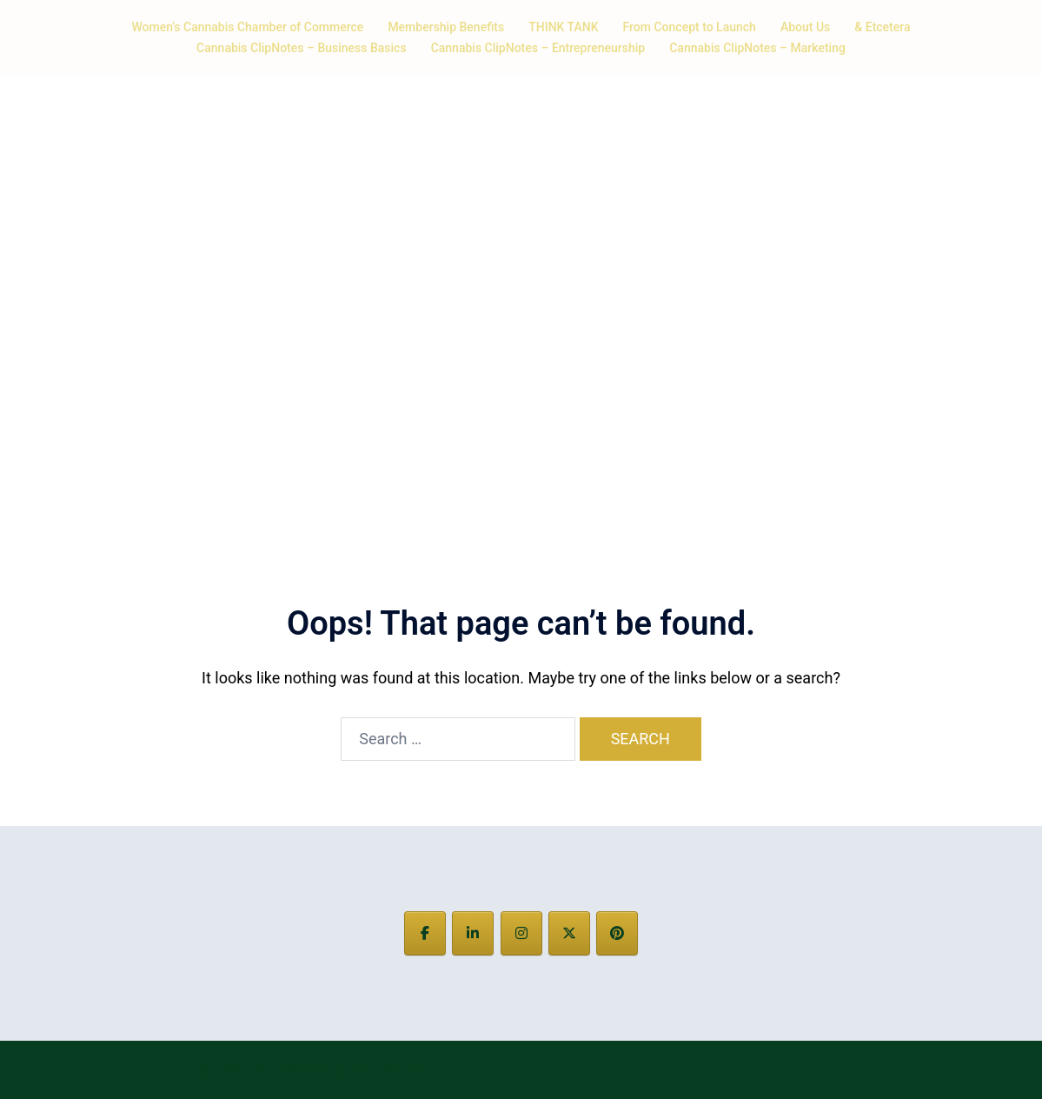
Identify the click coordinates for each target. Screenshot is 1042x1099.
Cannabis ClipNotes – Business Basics (301, 48)
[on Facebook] (425, 933)
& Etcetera (882, 27)
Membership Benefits (446, 27)
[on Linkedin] (473, 933)
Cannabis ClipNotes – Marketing (757, 48)
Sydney (401, 1069)
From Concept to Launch (689, 27)
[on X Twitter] (569, 933)
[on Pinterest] (617, 933)
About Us (805, 27)
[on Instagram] (521, 933)
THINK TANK (563, 27)
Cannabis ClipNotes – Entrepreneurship (538, 48)
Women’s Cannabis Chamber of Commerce (247, 27)
